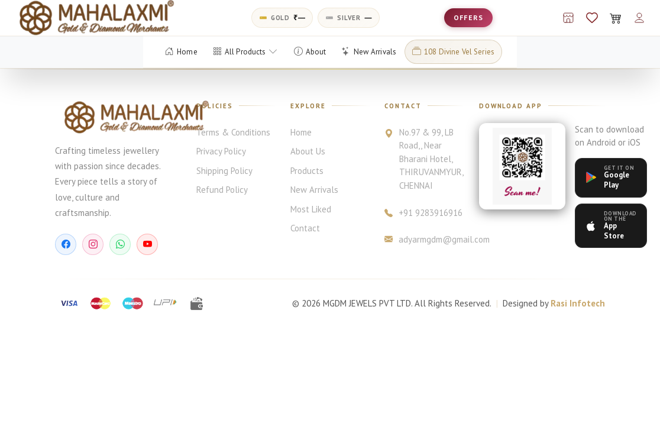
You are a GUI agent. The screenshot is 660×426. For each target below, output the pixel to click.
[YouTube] (147, 244)
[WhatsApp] (120, 244)
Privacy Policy (221, 151)
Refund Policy (222, 189)
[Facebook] (65, 244)
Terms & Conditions (233, 132)
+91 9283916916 (423, 213)
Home (301, 132)
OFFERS (468, 17)
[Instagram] (92, 244)
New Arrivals (314, 189)
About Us (307, 151)
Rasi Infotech (578, 303)
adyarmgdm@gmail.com (424, 240)
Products (306, 170)
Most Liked (310, 209)
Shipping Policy (224, 170)
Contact (305, 228)
